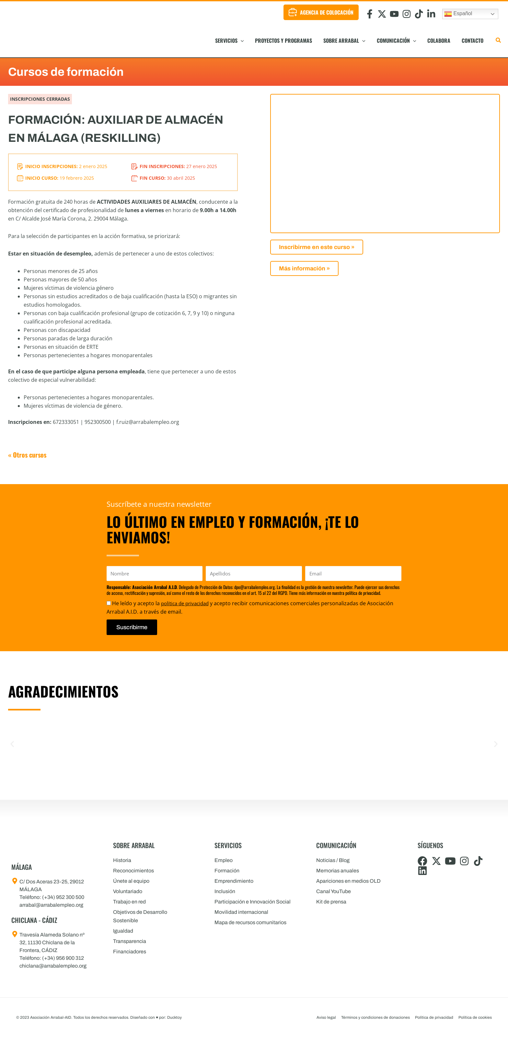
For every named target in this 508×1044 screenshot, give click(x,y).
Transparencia (129, 941)
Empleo (223, 860)
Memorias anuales (337, 870)
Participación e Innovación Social (252, 901)
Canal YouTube (333, 891)
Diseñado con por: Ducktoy (156, 1017)
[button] (267, 40)
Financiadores (129, 951)
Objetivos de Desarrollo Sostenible (140, 916)
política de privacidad (187, 603)
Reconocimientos (133, 870)
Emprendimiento (233, 881)
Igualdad (123, 931)
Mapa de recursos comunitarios (250, 922)
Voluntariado (127, 891)
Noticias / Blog (333, 860)
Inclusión (224, 891)
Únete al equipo (131, 881)
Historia (122, 860)
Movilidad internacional (241, 912)
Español (458, 14)
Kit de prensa (331, 901)
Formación (226, 870)
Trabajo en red (129, 901)
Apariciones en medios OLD (348, 881)
